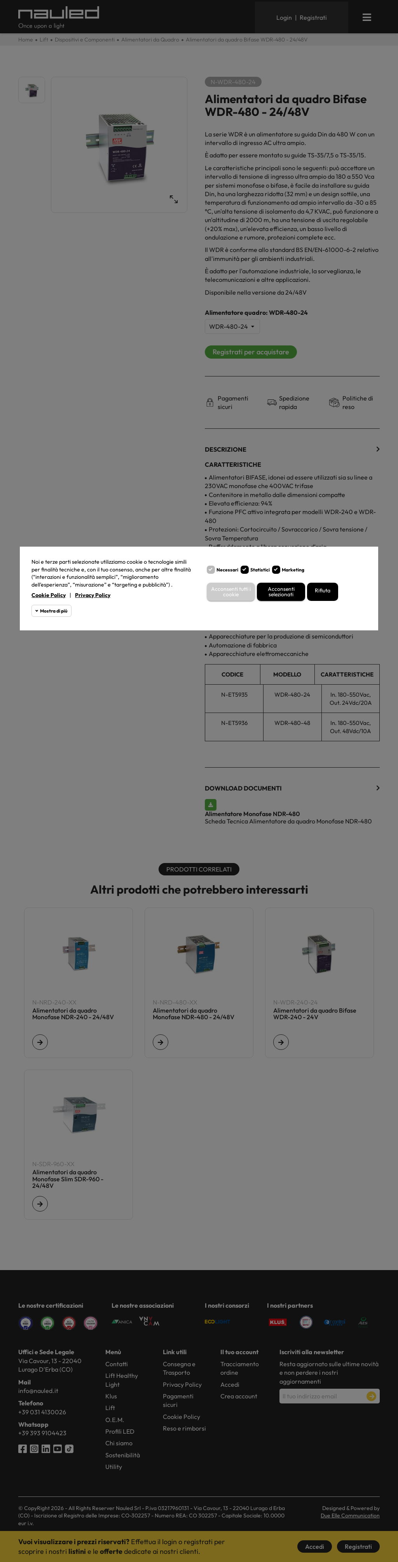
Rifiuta (322, 590)
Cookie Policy (48, 595)
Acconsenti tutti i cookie (231, 592)
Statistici (260, 570)
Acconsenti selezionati (281, 592)
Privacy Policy (92, 595)
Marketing (293, 570)
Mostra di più (53, 611)
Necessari (227, 570)
